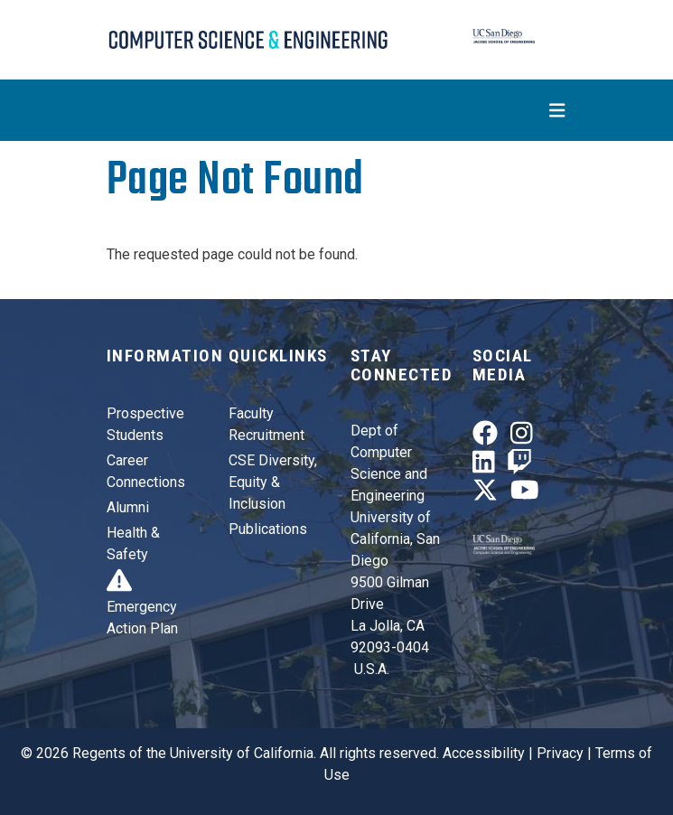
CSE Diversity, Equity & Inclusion (273, 482)
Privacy (560, 753)
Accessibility (484, 753)
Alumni (128, 507)
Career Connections (146, 471)
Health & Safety (133, 543)
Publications (268, 529)
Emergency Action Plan (142, 606)
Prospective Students (145, 424)
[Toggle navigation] (337, 110)
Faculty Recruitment (266, 424)
